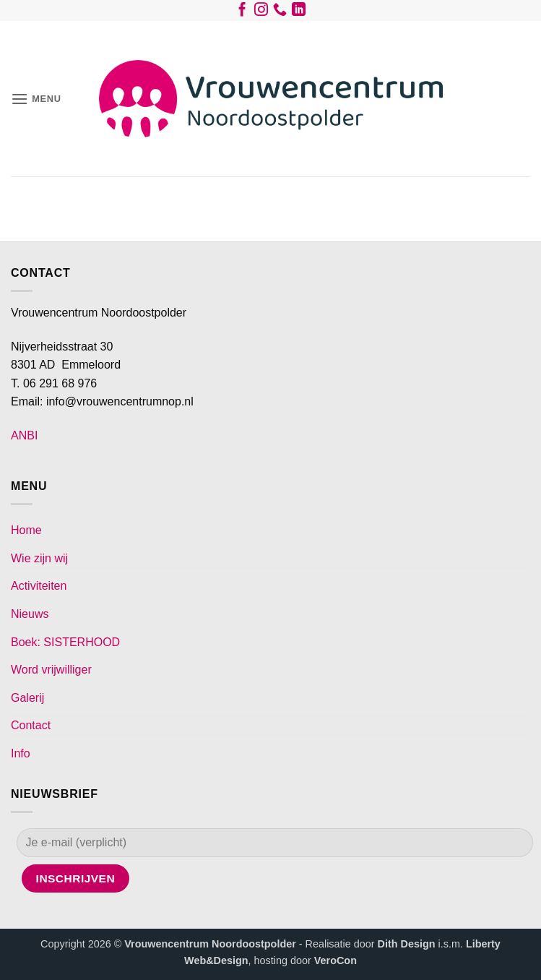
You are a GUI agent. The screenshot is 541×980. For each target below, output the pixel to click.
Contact (31, 725)
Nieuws (29, 614)
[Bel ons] (280, 12)
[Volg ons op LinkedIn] (299, 12)
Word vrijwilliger (51, 669)
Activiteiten (38, 586)
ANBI (24, 435)
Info (20, 753)
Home (26, 530)
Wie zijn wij (39, 558)
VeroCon (335, 960)
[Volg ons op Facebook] (242, 12)
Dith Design (407, 944)
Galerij (27, 698)
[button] (36, 98)
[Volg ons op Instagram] (261, 12)
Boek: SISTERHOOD (65, 642)
